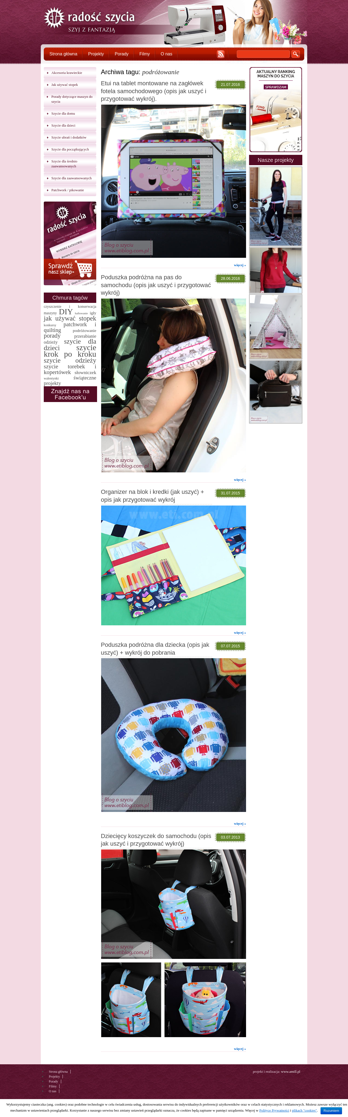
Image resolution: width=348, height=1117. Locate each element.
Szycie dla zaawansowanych (71, 178)
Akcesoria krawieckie (66, 73)
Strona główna (63, 54)
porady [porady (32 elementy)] (52, 335)
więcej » (240, 265)
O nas (166, 54)
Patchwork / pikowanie (67, 190)
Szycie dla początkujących (70, 149)
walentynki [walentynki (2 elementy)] (51, 378)
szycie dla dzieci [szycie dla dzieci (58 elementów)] (70, 345)
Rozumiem (331, 1111)
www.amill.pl (290, 1071)
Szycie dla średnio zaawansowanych (64, 163)
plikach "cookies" (304, 1110)
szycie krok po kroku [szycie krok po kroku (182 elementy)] (70, 350)
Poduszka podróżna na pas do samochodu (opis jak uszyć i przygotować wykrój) (156, 285)
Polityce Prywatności (274, 1110)
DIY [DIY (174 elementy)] (66, 311)
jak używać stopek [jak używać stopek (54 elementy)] (70, 318)
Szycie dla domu (63, 113)
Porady (122, 54)
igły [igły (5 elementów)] (93, 312)
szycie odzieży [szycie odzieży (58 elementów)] (70, 360)
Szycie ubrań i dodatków (68, 137)
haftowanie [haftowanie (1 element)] (81, 313)
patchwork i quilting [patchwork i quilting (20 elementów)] (70, 327)
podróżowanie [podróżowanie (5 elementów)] (84, 330)
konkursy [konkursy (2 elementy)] (50, 325)
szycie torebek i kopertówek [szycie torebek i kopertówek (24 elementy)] (70, 369)
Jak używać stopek (64, 85)
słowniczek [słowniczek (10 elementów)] (85, 372)
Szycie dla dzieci (63, 125)
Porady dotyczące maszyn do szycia (71, 99)
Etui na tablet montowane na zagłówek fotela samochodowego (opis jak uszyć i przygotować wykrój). (153, 91)
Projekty (96, 54)
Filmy (144, 54)
